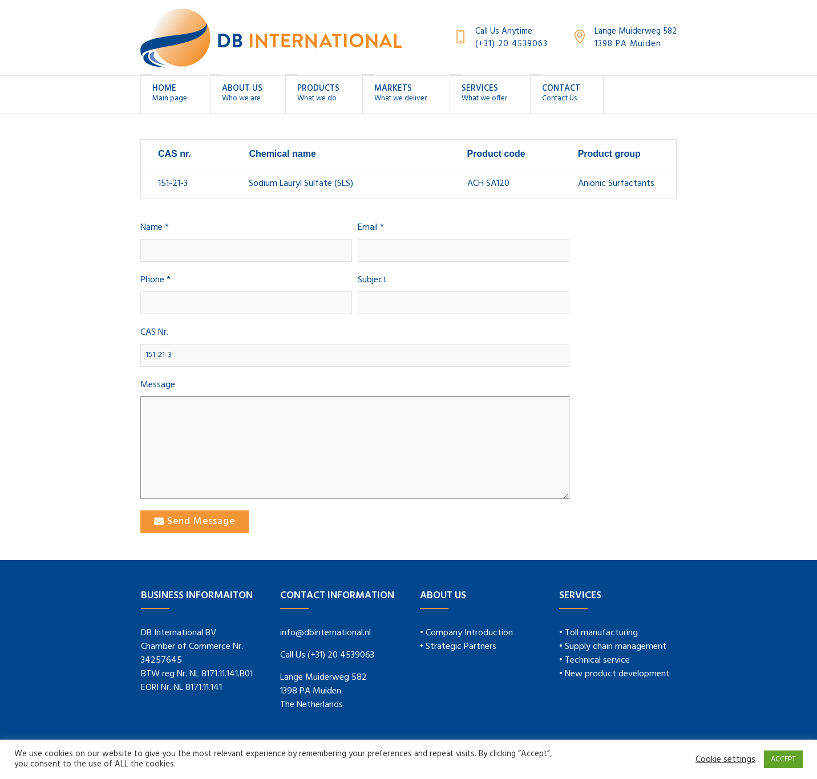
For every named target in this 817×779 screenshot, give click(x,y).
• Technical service (594, 660)
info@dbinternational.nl (325, 633)
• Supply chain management (612, 646)
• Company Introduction (466, 633)
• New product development (614, 674)
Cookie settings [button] (725, 759)
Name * (154, 228)
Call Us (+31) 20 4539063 (327, 655)
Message (157, 385)
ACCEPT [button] (783, 759)
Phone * (155, 280)
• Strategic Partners (458, 646)
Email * (371, 228)
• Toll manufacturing (598, 633)
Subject (372, 280)
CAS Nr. (154, 333)
